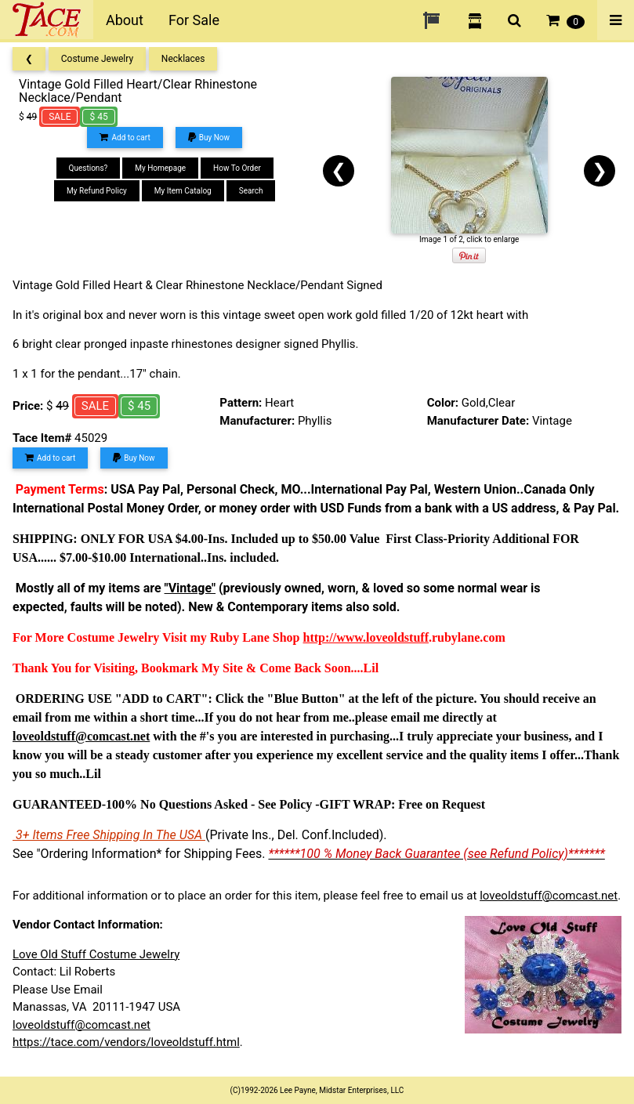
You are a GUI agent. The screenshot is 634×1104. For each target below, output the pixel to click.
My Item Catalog (183, 190)
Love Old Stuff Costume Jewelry (96, 954)
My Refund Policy (97, 190)
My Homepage (160, 168)
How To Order (237, 168)
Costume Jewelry (97, 58)
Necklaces (183, 58)
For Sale (193, 20)
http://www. (334, 637)
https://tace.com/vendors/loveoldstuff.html (126, 1042)
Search (251, 190)
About (124, 20)
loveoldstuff (397, 637)
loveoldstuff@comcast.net (549, 896)
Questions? (88, 168)
